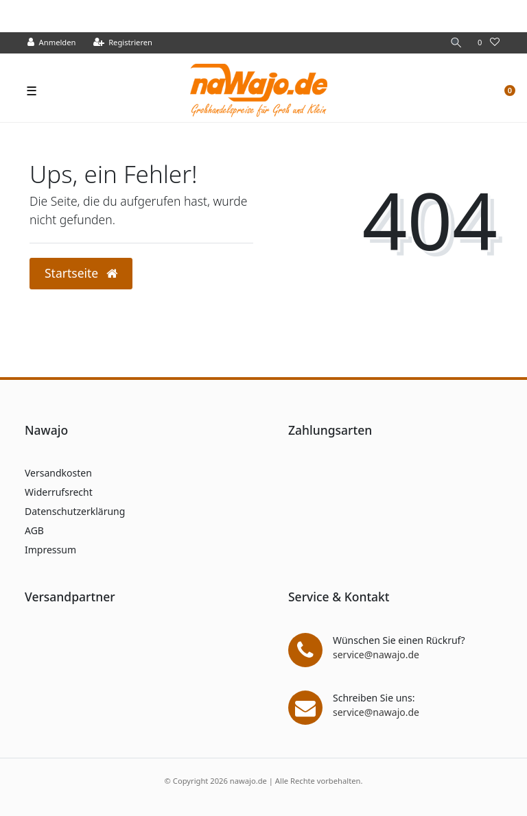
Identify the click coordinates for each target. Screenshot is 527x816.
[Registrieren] (123, 42)
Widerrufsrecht (59, 492)
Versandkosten (58, 472)
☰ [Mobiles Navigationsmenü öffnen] (31, 90)
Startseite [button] (81, 273)
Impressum (50, 549)
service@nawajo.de (376, 654)
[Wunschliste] (488, 42)
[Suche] (456, 42)
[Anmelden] (52, 42)
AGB (34, 530)
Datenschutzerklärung (75, 511)
